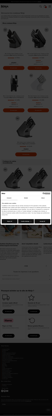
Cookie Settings (26, 221)
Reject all (9, 221)
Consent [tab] (9, 198)
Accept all (42, 221)
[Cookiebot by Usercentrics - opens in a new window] (43, 193)
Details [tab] (26, 198)
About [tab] (43, 198)
